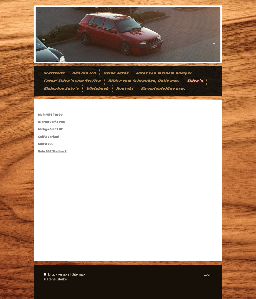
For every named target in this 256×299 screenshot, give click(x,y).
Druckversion (57, 274)
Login (208, 274)
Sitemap (78, 274)
